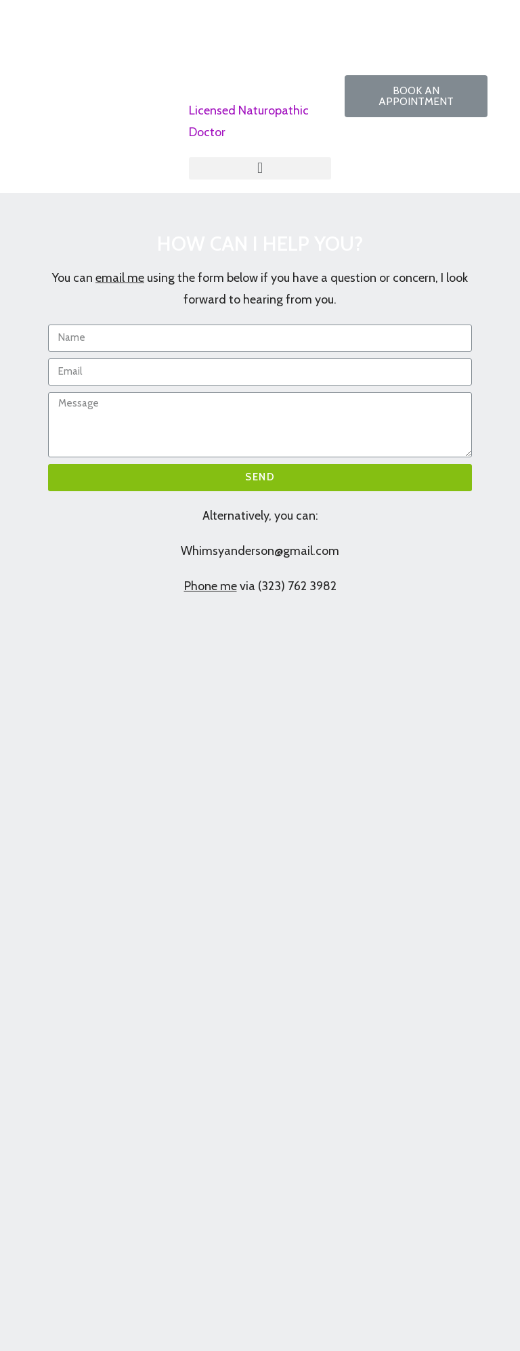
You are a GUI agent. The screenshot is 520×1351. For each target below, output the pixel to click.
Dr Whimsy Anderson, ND (252, 46)
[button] (416, 96)
